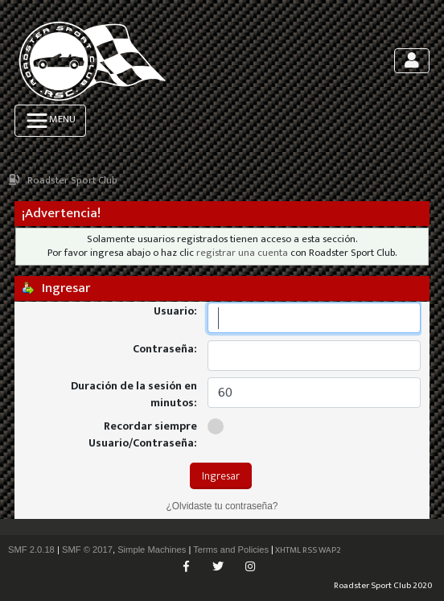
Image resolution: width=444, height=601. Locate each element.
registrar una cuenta (242, 253)
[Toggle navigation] (412, 60)
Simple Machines (151, 549)
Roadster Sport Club (72, 181)
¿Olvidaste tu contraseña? (222, 506)
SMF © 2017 (87, 549)
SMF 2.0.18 (31, 549)
